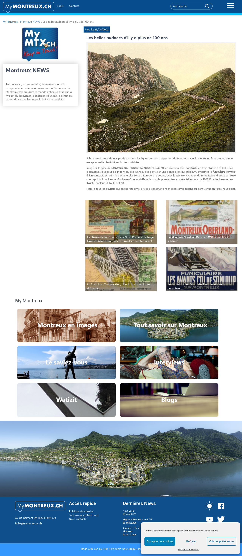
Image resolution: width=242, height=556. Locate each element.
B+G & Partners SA (114, 549)
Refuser (191, 541)
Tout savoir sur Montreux (84, 515)
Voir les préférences (221, 541)
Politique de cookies (188, 549)
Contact (63, 6)
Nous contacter (78, 519)
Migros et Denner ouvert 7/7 (137, 519)
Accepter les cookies (160, 541)
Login (49, 6)
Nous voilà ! (129, 511)
